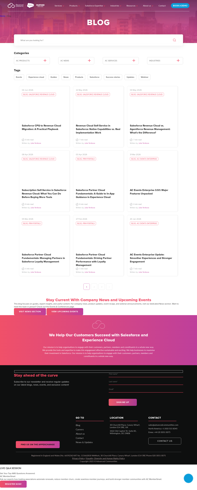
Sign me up (122, 402)
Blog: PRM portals (86, 159)
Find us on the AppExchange (38, 444)
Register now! (13, 484)
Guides (54, 77)
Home (2, 16)
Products (79, 77)
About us (80, 433)
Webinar (144, 77)
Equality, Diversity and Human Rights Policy (105, 458)
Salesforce (94, 77)
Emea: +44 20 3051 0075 (159, 432)
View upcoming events (65, 311)
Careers (80, 429)
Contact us (164, 441)
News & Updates (84, 442)
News (66, 77)
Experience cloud (36, 77)
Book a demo (180, 5)
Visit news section (30, 311)
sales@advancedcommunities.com (163, 425)
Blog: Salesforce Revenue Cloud (39, 94)
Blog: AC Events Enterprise (144, 159)
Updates (130, 77)
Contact (162, 5)
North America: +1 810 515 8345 (162, 428)
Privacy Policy (78, 458)
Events (19, 77)
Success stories (113, 77)
